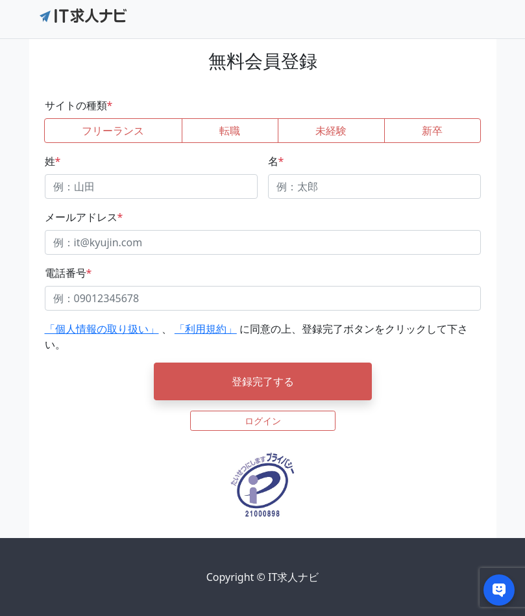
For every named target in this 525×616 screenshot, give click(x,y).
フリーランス (113, 130)
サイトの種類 (79, 105)
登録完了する (263, 381)
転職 (229, 130)
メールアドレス (84, 217)
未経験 (331, 130)
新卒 (432, 130)
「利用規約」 (206, 329)
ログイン (263, 421)
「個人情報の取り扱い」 (102, 329)
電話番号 (68, 273)
